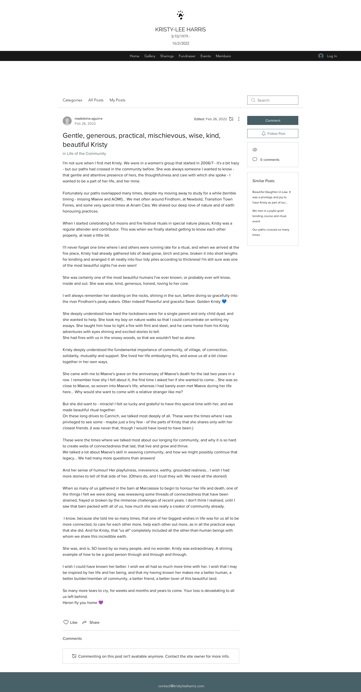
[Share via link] (90, 622)
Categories (72, 100)
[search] (272, 100)
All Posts (96, 100)
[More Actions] (236, 119)
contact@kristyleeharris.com (181, 685)
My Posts (117, 100)
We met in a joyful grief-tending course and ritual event (269, 216)
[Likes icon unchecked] (66, 622)
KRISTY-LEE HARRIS (181, 29)
